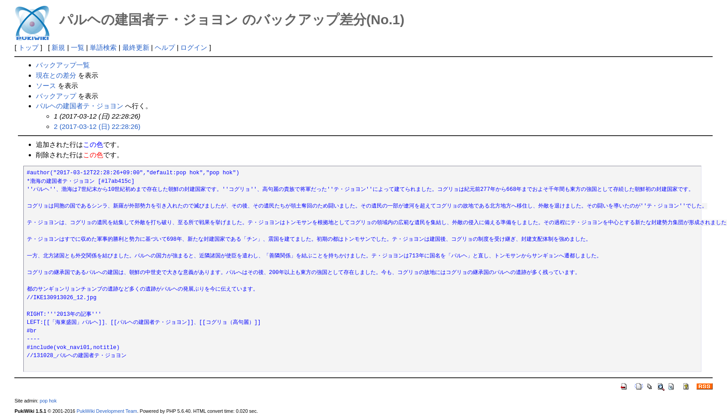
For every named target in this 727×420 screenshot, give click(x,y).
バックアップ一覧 (63, 65)
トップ (28, 47)
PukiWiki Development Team (107, 411)
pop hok (48, 400)
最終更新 (135, 47)
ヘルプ (165, 47)
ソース (46, 85)
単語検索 (103, 47)
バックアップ (56, 96)
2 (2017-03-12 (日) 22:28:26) (97, 126)
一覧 (77, 47)
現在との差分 (56, 75)
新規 (58, 47)
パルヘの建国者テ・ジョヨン (79, 106)
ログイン (193, 47)
